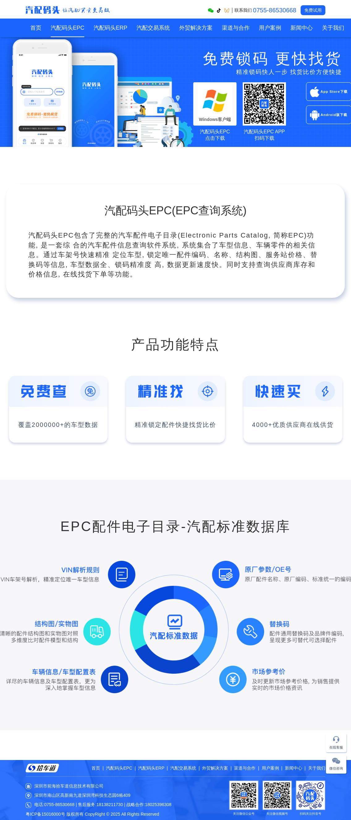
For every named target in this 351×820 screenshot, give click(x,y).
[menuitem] (35, 28)
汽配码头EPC (67, 28)
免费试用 (313, 10)
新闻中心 (301, 28)
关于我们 (333, 28)
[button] (336, 743)
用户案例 (270, 28)
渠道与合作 (236, 28)
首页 (35, 28)
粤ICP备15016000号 (45, 814)
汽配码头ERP (110, 28)
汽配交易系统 (153, 28)
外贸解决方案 (196, 28)
